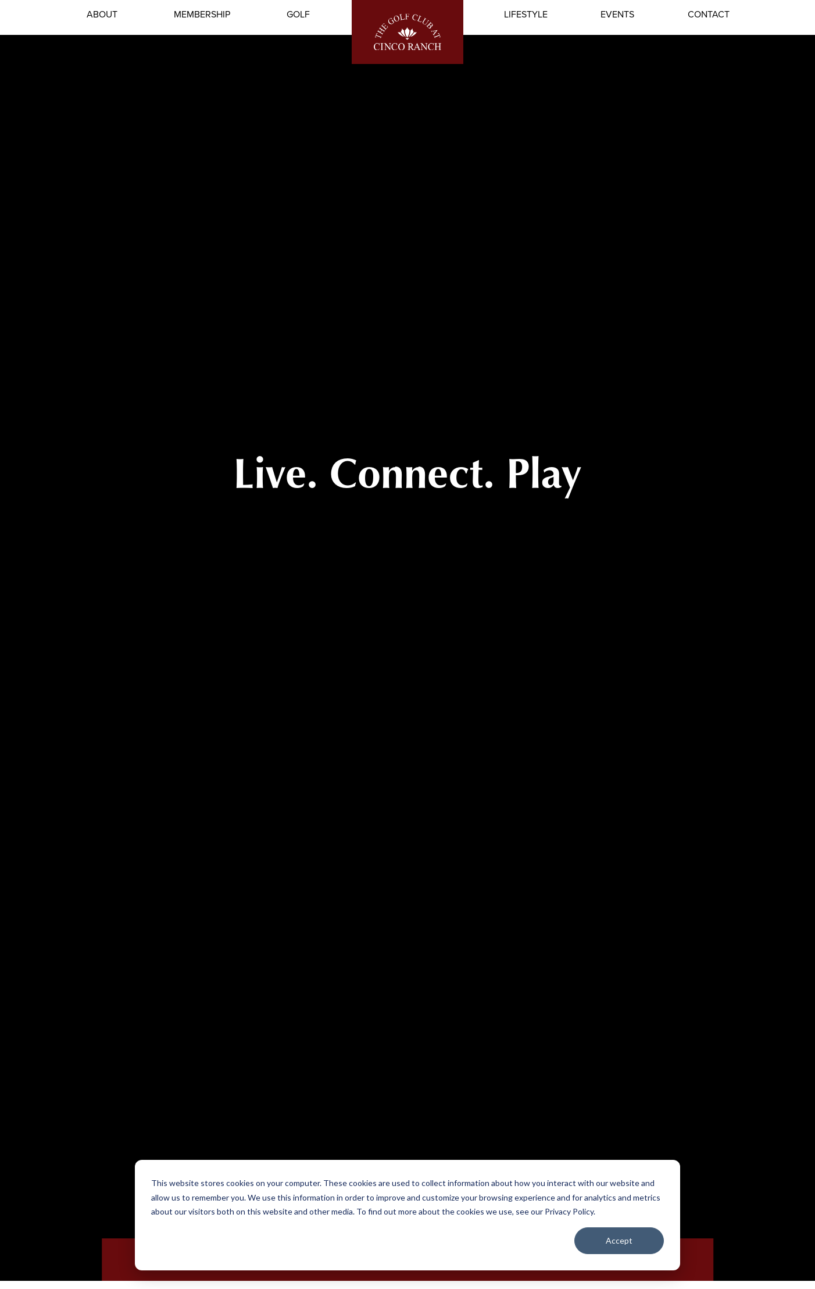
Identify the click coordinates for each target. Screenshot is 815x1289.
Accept (619, 1240)
